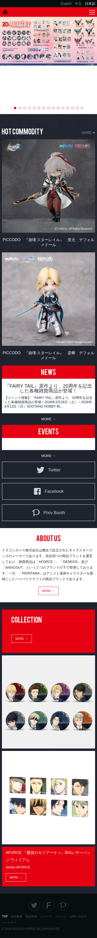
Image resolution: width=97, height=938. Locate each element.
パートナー (9, 922)
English (66, 4)
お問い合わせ (78, 916)
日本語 (90, 4)
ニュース (46, 916)
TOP (5, 916)
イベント (61, 916)
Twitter (48, 470)
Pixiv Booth (48, 512)
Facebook (48, 491)
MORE (87, 132)
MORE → (48, 419)
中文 (78, 4)
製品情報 (31, 916)
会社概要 (17, 916)
